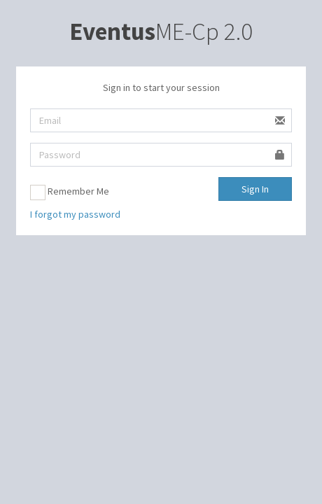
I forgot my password (75, 214)
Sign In (255, 189)
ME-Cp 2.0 (161, 31)
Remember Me (69, 192)
